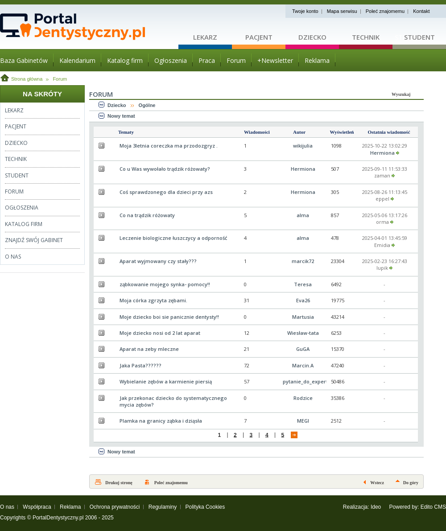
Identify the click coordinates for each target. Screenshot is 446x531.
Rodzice (303, 398)
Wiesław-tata (303, 332)
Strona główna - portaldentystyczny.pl (89, 26)
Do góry (410, 482)
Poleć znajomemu (385, 11)
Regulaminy (163, 507)
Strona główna (26, 79)
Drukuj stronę (118, 482)
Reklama (70, 507)
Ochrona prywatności (115, 507)
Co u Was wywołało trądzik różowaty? (165, 168)
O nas (7, 507)
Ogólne (147, 105)
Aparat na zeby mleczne (149, 349)
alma (303, 215)
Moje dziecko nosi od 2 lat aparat (160, 332)
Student (419, 37)
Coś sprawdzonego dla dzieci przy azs (166, 192)
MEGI (303, 420)
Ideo (376, 507)
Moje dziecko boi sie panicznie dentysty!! (169, 316)
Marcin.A (303, 365)
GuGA (303, 349)
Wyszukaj (401, 94)
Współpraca (37, 507)
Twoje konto (305, 11)
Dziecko (312, 37)
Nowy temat (121, 116)
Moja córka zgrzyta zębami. (153, 300)
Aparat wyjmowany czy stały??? (158, 261)
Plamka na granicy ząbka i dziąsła (161, 420)
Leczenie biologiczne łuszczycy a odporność (173, 238)
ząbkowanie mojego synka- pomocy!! (165, 284)
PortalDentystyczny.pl (58, 518)
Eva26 (303, 300)
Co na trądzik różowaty (147, 215)
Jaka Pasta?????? (140, 365)
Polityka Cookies (205, 507)
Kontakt (421, 11)
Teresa (303, 284)
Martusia (303, 316)
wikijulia (303, 145)
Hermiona (382, 152)
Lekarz (205, 37)
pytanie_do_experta (307, 381)
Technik (366, 37)
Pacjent (259, 37)
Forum (60, 79)
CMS (440, 507)
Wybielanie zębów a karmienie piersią (166, 381)
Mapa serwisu (342, 11)
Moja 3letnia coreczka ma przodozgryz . (169, 145)
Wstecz (377, 482)
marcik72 (303, 261)
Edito (427, 507)
